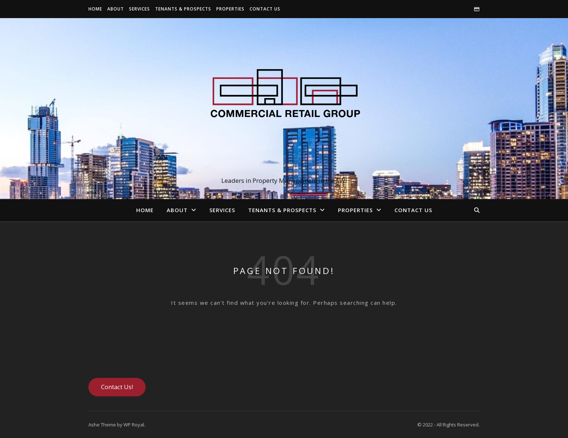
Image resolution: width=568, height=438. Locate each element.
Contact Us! (117, 387)
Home (95, 9)
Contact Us (265, 9)
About (115, 9)
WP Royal (134, 424)
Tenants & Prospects (183, 9)
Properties (230, 9)
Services (139, 9)
